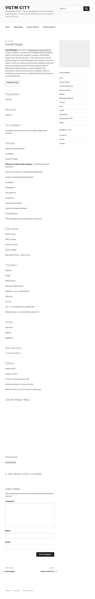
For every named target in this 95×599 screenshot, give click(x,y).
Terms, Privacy (27, 590)
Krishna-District (49, 27)
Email (7, 542)
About (8, 590)
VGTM (61, 110)
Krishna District (44, 50)
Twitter (62, 139)
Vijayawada (18, 27)
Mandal (62, 94)
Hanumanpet (10, 462)
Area (10, 474)
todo (61, 106)
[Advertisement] (74, 53)
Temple (62, 102)
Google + (62, 143)
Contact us (16, 590)
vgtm (10, 41)
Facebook (63, 135)
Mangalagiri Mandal (66, 98)
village (61, 122)
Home (7, 27)
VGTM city (17, 7)
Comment (10, 501)
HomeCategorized (66, 86)
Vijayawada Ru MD (66, 118)
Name (7, 531)
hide (16, 82)
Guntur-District (33, 27)
